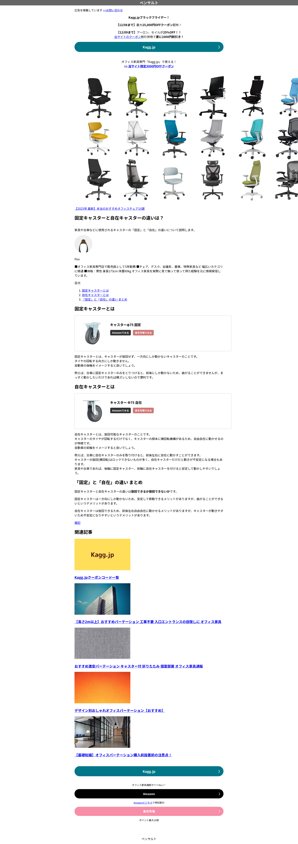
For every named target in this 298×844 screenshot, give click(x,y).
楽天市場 (149, 811)
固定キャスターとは (95, 290)
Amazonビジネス (143, 802)
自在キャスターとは (95, 295)
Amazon (149, 794)
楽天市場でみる (143, 332)
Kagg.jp (149, 46)
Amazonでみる (120, 332)
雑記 (77, 522)
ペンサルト (149, 2)
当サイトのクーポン (127, 36)
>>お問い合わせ (113, 10)
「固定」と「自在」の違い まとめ (104, 299)
